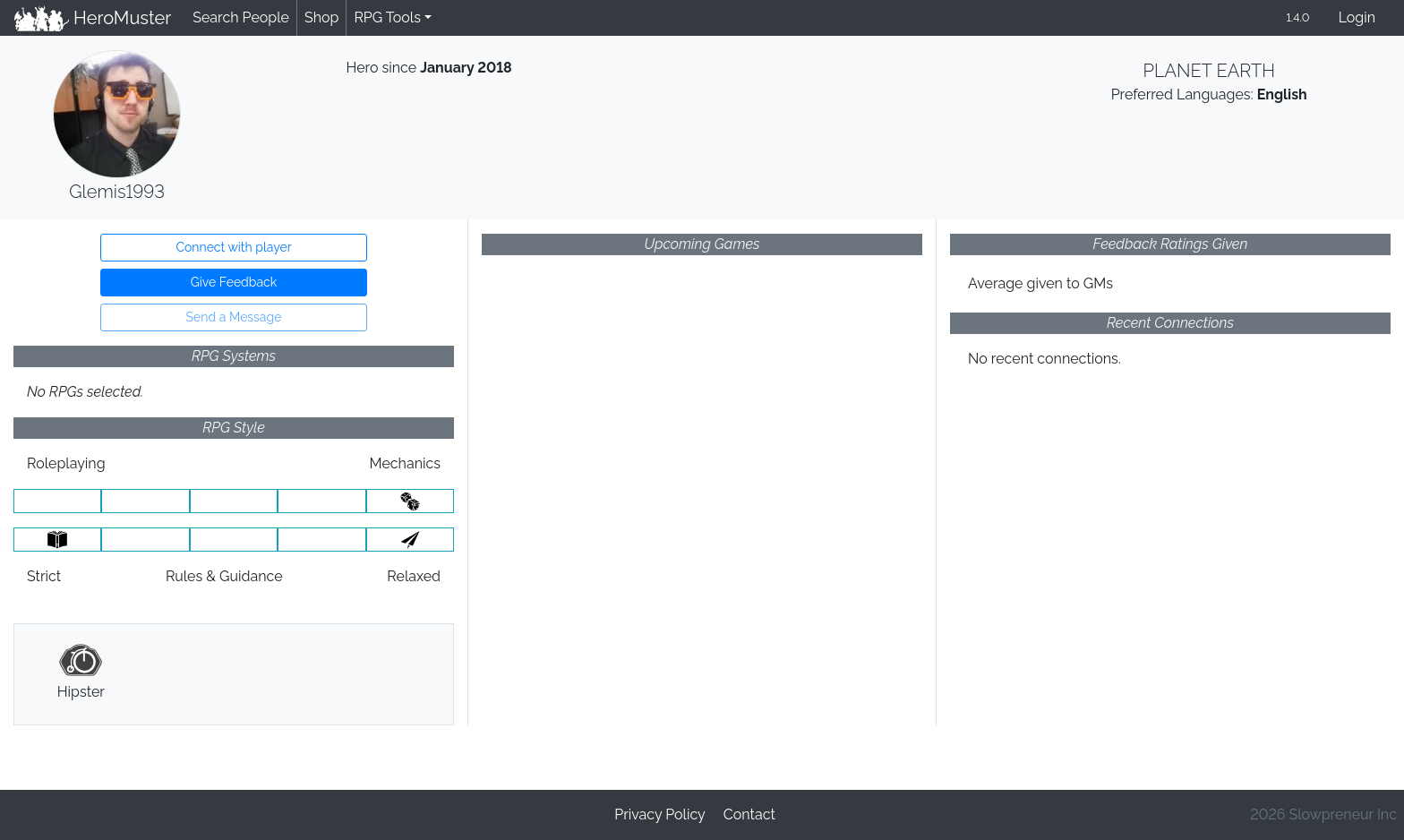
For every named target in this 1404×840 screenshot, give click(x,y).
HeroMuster (92, 17)
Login (1357, 17)
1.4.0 (1297, 17)
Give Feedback (234, 282)
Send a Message (234, 317)
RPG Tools (387, 17)
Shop (321, 17)
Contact (749, 814)
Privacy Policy (660, 814)
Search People (241, 17)
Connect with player (233, 247)
